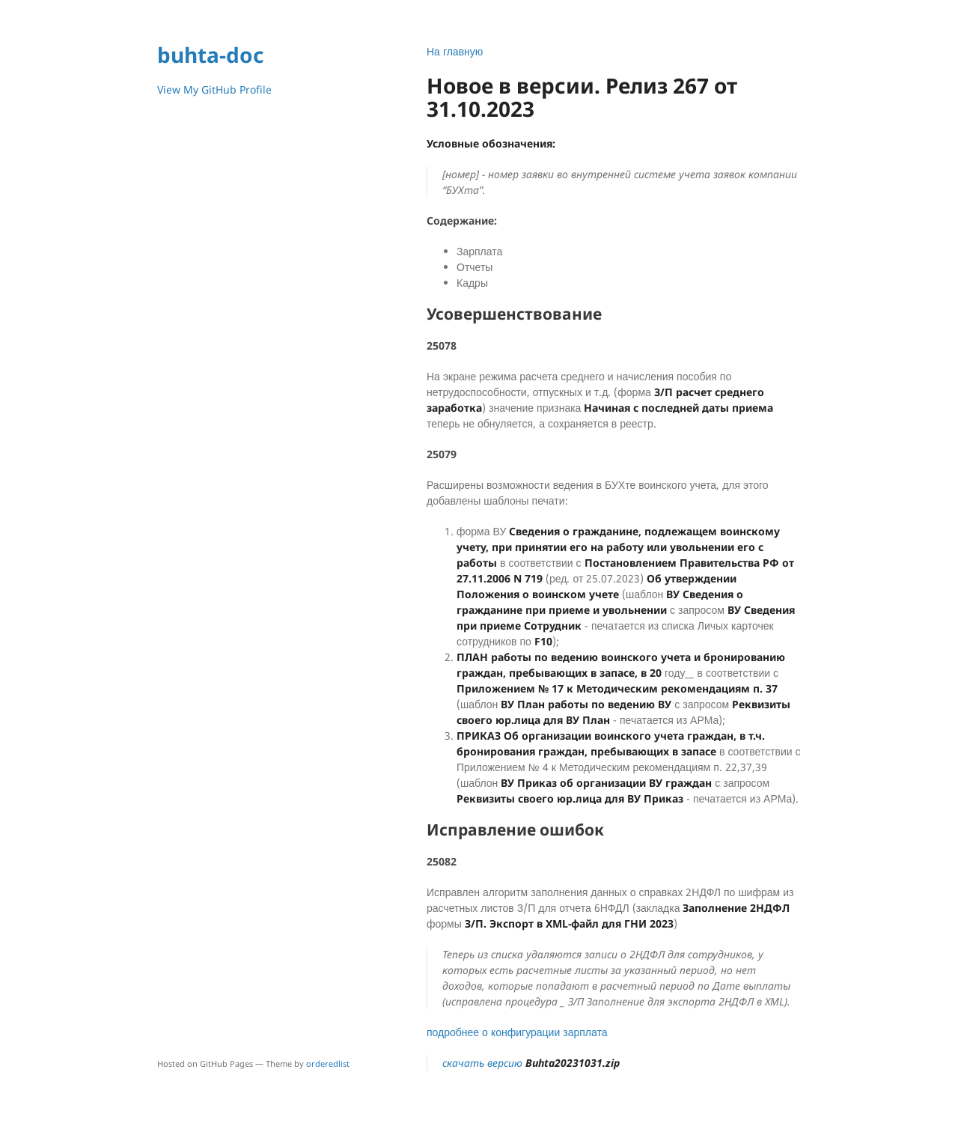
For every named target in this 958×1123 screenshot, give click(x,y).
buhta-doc (210, 54)
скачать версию (531, 1063)
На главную (455, 51)
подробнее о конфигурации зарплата (517, 1032)
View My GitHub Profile (214, 89)
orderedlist (328, 1063)
